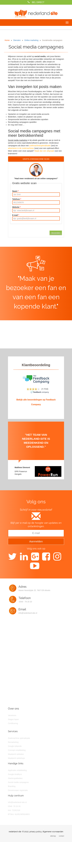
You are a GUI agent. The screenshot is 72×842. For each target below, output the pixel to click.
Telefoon (16, 199)
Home (7, 40)
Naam (15, 191)
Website (16, 207)
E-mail (15, 215)
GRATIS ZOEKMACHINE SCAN (36, 159)
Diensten (17, 40)
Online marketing (31, 40)
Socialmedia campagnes (52, 40)
